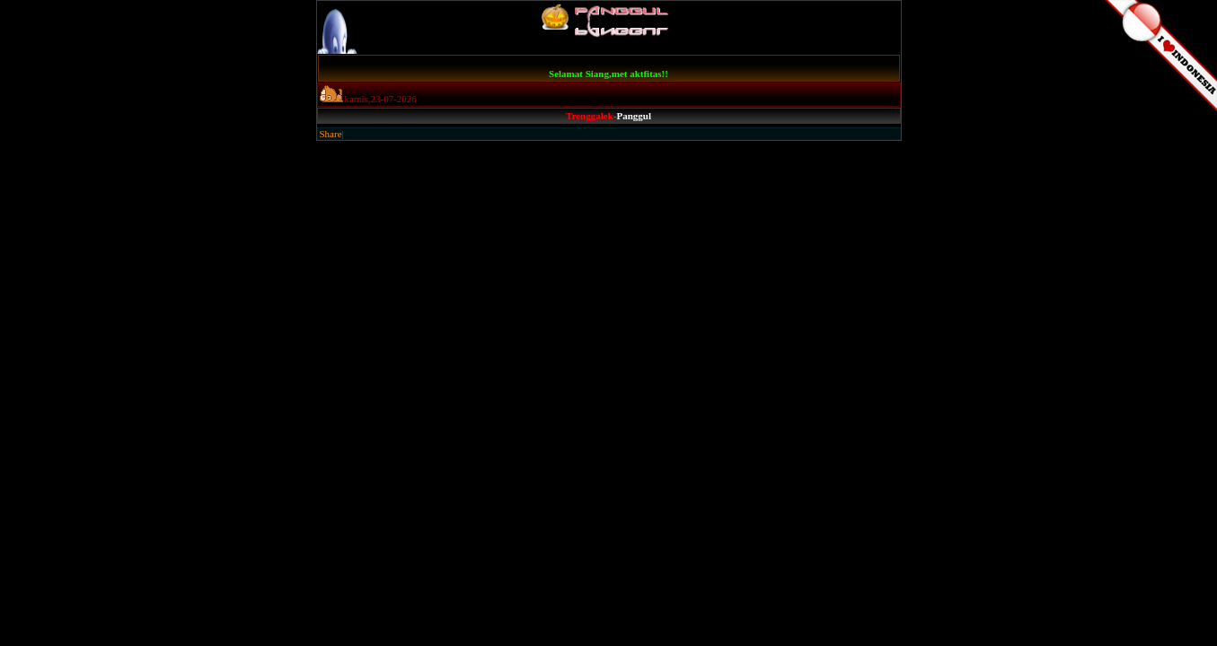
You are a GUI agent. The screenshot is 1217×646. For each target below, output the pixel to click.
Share (331, 133)
